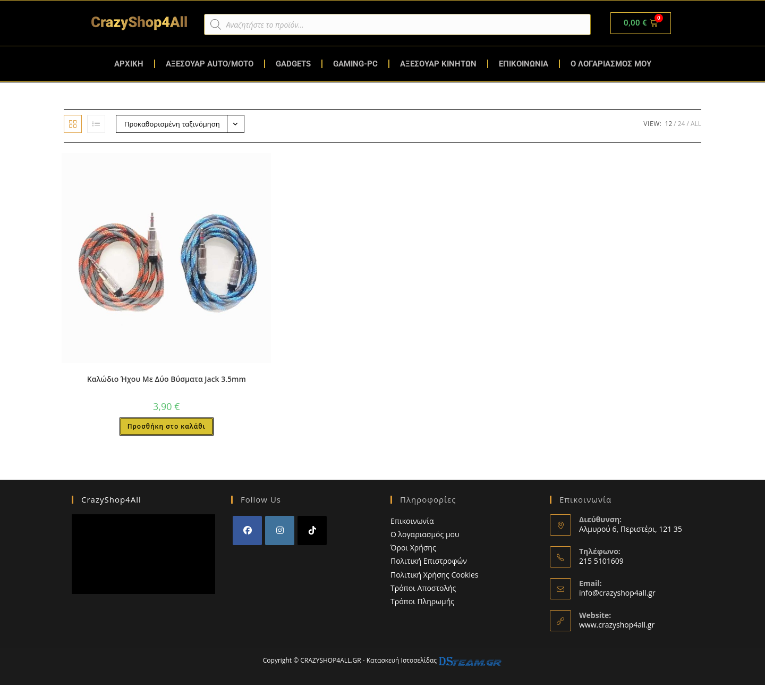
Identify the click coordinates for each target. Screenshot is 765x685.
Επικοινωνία (412, 521)
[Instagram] (279, 530)
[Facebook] (247, 530)
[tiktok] (312, 530)
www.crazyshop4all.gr (616, 625)
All (696, 123)
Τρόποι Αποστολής (423, 588)
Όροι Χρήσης (413, 547)
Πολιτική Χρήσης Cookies (434, 575)
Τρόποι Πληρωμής (422, 601)
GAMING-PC (355, 64)
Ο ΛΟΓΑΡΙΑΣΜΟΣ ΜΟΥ (611, 64)
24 (681, 123)
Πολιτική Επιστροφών (428, 561)
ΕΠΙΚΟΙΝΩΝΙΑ (523, 64)
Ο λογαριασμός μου (425, 534)
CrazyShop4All (111, 499)
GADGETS (293, 64)
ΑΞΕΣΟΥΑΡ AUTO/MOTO (209, 64)
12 (669, 123)
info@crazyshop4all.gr (617, 593)
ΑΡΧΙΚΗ (128, 64)
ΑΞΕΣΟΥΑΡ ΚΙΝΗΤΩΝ (438, 64)
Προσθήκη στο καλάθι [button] (167, 426)
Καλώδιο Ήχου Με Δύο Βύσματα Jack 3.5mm (166, 379)
